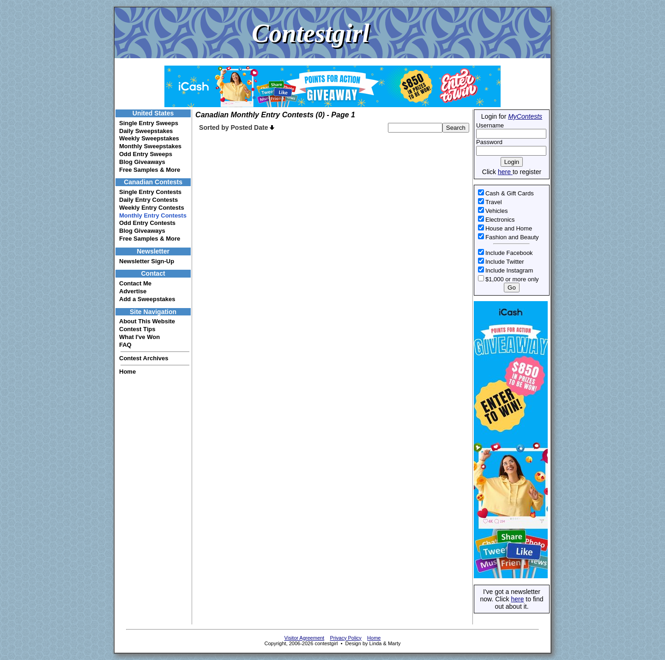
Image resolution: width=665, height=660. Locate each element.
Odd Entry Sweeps (145, 154)
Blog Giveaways (142, 161)
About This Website (147, 321)
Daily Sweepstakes (146, 130)
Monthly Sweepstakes (150, 146)
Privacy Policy (345, 638)
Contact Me (135, 283)
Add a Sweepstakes (147, 299)
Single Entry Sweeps (148, 123)
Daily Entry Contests (148, 199)
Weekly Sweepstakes (149, 138)
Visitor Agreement (304, 638)
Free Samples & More (149, 169)
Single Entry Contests (150, 191)
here (505, 172)
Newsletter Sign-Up (146, 261)
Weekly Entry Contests (151, 207)
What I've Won (139, 336)
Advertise (132, 291)
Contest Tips (137, 329)
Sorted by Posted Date (236, 127)
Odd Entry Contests (147, 222)
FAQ (125, 344)
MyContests (525, 116)
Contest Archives (143, 358)
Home (127, 371)
